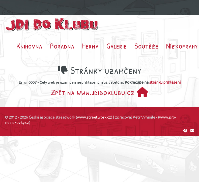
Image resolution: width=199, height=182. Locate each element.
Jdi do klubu (52, 24)
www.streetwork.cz (94, 117)
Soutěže (146, 46)
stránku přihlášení (165, 82)
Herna (90, 46)
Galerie (116, 46)
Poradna (62, 46)
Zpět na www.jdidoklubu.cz (99, 92)
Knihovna (29, 46)
